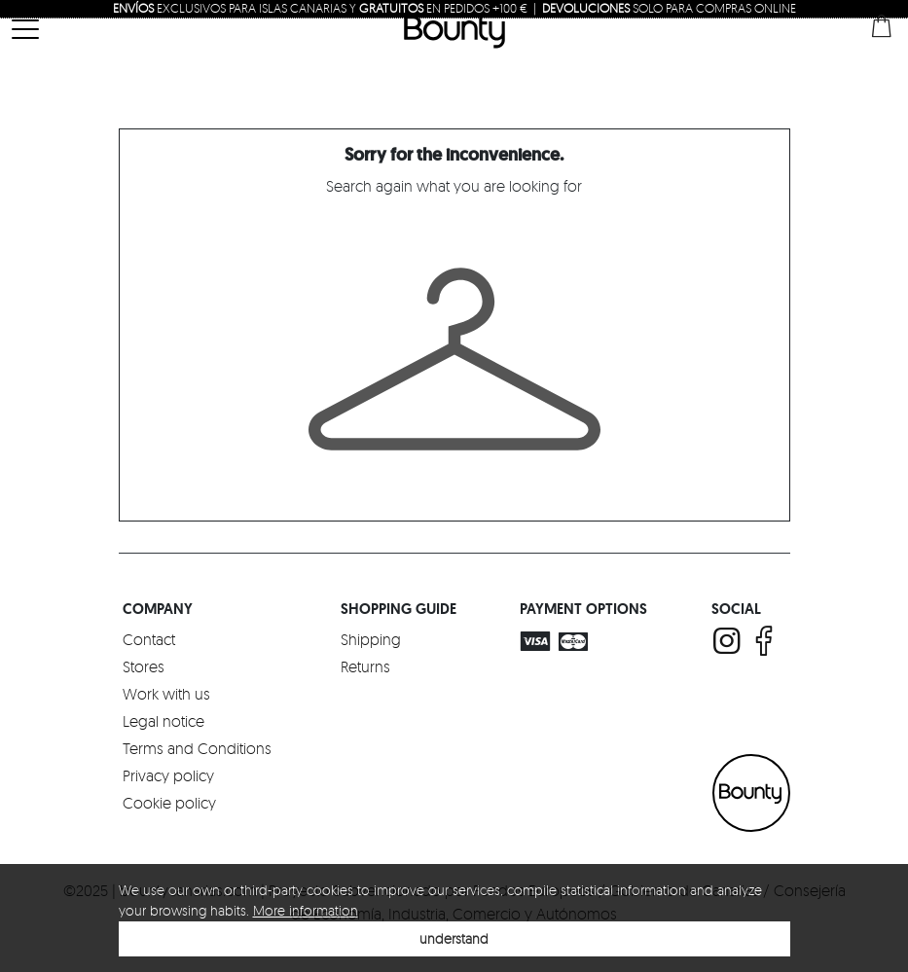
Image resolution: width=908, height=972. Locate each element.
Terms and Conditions (197, 748)
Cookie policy (169, 802)
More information (305, 910)
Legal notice (163, 721)
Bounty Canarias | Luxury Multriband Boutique (454, 30)
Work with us (166, 693)
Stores (143, 666)
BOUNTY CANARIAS (751, 793)
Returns (365, 666)
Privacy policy (168, 775)
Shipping (371, 639)
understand (454, 938)
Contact (149, 639)
